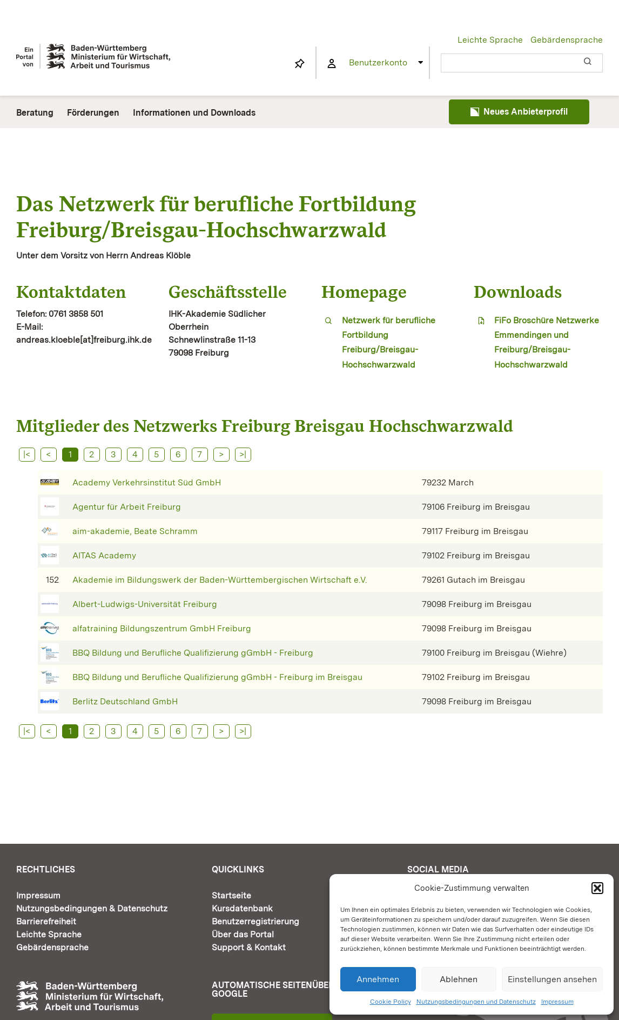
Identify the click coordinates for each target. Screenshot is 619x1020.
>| (242, 454)
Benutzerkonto (378, 62)
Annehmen (377, 979)
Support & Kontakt (249, 947)
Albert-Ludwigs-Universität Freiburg (144, 604)
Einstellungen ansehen (552, 979)
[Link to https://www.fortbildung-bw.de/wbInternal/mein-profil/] (331, 63)
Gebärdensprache (566, 40)
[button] (597, 888)
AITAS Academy (104, 555)
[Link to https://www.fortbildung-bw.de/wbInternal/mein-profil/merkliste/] (299, 63)
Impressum (557, 1001)
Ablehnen (458, 979)
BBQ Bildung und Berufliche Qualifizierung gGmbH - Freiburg (192, 653)
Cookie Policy (390, 1001)
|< (26, 454)
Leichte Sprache (490, 40)
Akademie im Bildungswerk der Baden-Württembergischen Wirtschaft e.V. (219, 580)
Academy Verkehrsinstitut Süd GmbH (146, 482)
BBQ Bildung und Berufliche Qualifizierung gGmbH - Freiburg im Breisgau (217, 677)
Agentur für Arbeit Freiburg (126, 507)
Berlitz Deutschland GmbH (125, 701)
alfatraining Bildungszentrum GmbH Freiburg (161, 628)
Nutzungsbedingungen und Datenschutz (476, 1001)
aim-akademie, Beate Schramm (135, 531)
